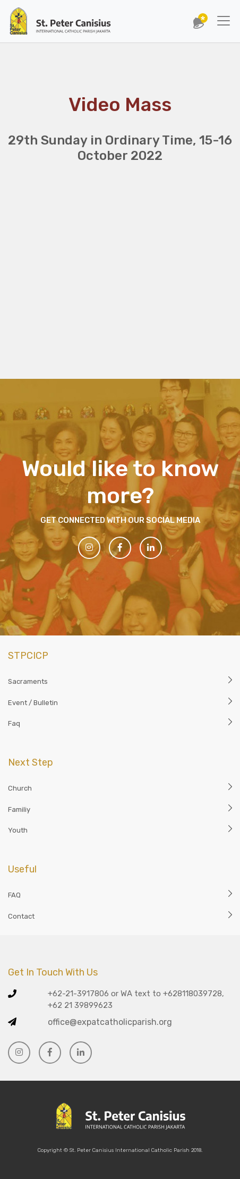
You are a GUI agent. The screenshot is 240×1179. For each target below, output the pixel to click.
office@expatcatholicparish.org (110, 1022)
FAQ (14, 895)
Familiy (19, 809)
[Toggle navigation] (224, 21)
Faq (14, 723)
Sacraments (28, 681)
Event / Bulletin (33, 703)
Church (20, 788)
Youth (18, 830)
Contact (21, 916)
